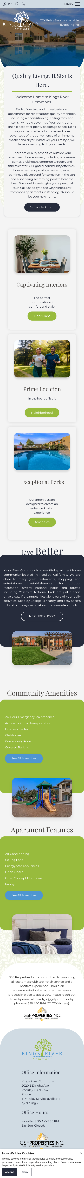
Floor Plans (42, 316)
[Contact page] (10, 4)
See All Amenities (23, 758)
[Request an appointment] (17, 4)
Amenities (42, 522)
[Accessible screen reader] (4, 4)
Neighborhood (42, 412)
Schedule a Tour (42, 207)
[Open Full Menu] (71, 4)
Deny (25, 1172)
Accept (9, 1172)
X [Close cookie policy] (81, 1152)
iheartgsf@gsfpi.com (50, 999)
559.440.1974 (37, 1003)
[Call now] (23, 4)
